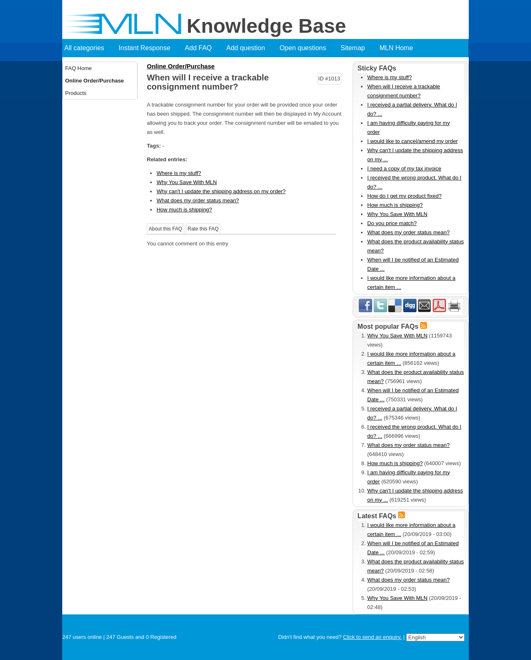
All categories (84, 47)
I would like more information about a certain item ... (411, 282)
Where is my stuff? (178, 173)
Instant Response (145, 47)
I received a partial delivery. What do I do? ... (412, 109)
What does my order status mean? (197, 200)
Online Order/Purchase (94, 81)
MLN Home (396, 47)
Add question (246, 47)
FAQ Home (78, 68)
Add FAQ (198, 47)
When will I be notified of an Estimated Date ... (412, 264)
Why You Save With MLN (186, 182)
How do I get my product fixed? (404, 196)
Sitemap (353, 47)
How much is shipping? (184, 209)
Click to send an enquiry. (372, 637)
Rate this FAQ (203, 229)
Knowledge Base (266, 26)
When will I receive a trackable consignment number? (403, 91)
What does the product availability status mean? (415, 246)
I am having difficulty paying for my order (408, 127)
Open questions (303, 47)
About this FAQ (166, 229)
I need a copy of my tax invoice (404, 168)
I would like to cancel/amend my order (412, 141)
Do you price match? (392, 223)
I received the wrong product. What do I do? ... (414, 182)
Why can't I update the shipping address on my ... (415, 155)
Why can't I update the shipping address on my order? (220, 191)
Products (75, 93)
